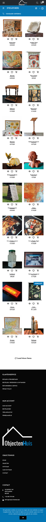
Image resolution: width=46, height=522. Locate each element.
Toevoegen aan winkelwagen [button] (16, 39)
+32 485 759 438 (9, 496)
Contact (5, 473)
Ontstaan (5, 466)
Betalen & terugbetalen (10, 379)
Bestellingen (6, 409)
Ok (23, 517)
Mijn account (6, 406)
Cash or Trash (7, 470)
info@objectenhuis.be (12, 499)
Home (4, 460)
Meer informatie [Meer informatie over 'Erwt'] (37, 303)
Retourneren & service (9, 385)
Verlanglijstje (7, 412)
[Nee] (44, 515)
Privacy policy (7, 389)
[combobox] (13, 13)
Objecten (5, 463)
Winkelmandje (7, 415)
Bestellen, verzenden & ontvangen (13, 382)
